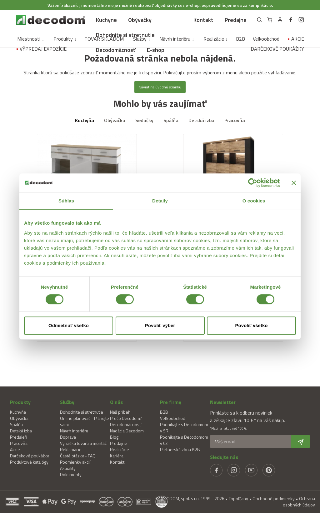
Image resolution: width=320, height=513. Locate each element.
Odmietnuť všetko (68, 325)
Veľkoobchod (266, 38)
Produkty (20, 402)
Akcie (15, 449)
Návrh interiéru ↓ (176, 38)
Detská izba (201, 120)
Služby (67, 402)
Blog (114, 437)
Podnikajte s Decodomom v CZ (184, 440)
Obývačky (140, 20)
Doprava (68, 437)
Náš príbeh (120, 412)
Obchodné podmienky (273, 498)
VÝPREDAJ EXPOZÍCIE (41, 48)
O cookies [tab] (253, 200)
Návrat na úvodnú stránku (160, 87)
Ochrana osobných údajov (299, 501)
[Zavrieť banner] (294, 183)
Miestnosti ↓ (30, 38)
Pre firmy (170, 402)
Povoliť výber (160, 325)
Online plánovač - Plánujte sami (84, 421)
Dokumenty (71, 474)
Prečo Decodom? (126, 418)
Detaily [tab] (160, 200)
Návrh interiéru (74, 430)
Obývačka (114, 120)
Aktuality (68, 468)
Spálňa (170, 120)
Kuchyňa (84, 120)
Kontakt (203, 20)
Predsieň (18, 437)
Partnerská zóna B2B (180, 449)
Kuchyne (106, 20)
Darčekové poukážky (29, 455)
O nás (116, 402)
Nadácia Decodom (127, 430)
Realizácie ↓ (215, 38)
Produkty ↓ (65, 38)
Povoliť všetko (251, 325)
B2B (240, 38)
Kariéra (116, 455)
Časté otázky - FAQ (78, 455)
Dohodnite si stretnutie (125, 35)
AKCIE (296, 38)
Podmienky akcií (75, 462)
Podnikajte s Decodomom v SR (184, 427)
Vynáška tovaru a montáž (83, 443)
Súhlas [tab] (66, 200)
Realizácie (119, 449)
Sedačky (144, 120)
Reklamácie (71, 449)
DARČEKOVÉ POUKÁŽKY (277, 48)
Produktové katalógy (29, 462)
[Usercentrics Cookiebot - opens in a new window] (252, 182)
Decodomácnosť (116, 50)
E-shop (155, 50)
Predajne (236, 20)
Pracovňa (234, 120)
